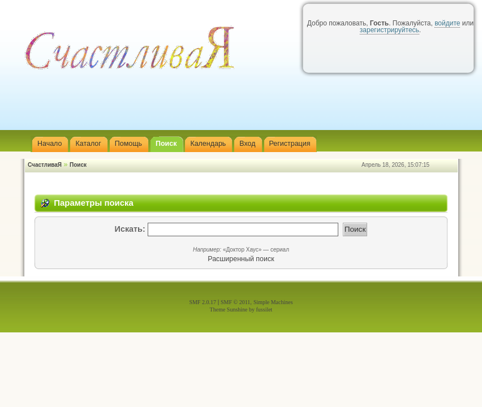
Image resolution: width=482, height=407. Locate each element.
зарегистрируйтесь (389, 30)
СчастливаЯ (45, 165)
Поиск (78, 165)
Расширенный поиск (241, 259)
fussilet (264, 309)
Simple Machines (273, 302)
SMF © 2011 (235, 302)
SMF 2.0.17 (202, 302)
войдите (447, 23)
